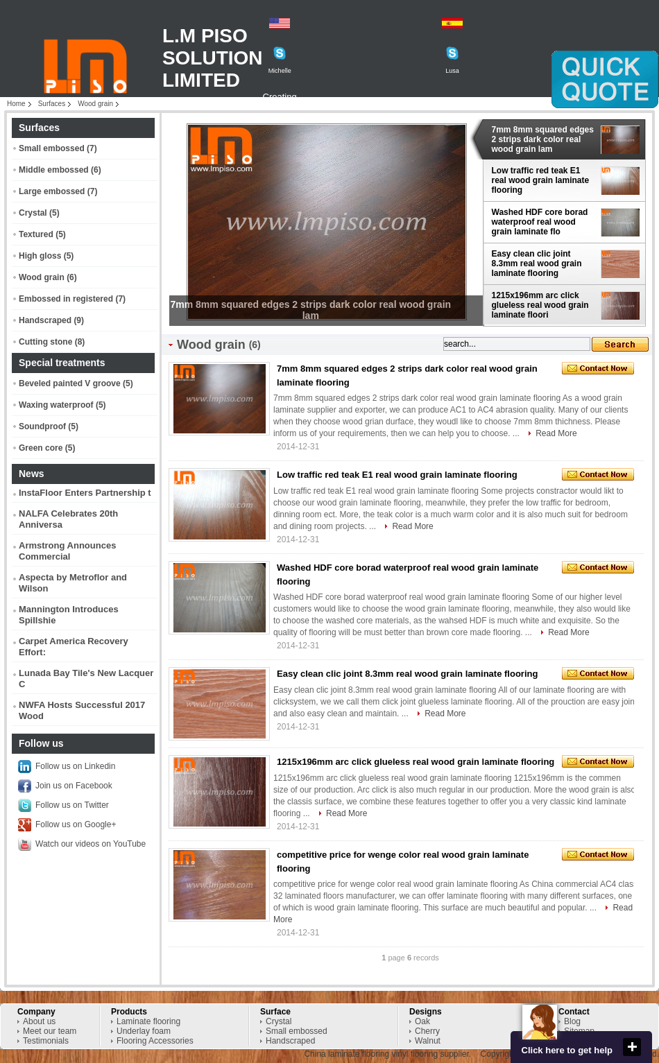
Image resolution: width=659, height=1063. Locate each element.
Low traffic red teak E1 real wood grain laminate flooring (541, 180)
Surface (275, 1012)
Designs (425, 1012)
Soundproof (42, 426)
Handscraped (45, 320)
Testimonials (46, 1041)
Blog (572, 1021)
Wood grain (95, 103)
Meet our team (49, 1031)
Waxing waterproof (56, 405)
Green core (40, 448)
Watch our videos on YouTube (90, 844)
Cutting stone (45, 342)
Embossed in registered (66, 299)
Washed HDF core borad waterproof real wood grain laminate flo (540, 221)
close (632, 1047)
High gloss (40, 256)
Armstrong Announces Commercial (67, 551)
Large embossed (52, 191)
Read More (556, 433)
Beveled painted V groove (70, 383)
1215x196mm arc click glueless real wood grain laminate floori (540, 305)
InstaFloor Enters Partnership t (85, 492)
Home (16, 103)
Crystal (33, 213)
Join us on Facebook (73, 785)
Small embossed (52, 148)
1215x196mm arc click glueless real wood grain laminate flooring (415, 762)
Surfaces (51, 103)
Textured (36, 234)
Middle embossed (54, 170)
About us (39, 1021)
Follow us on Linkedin (75, 766)
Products (129, 1012)
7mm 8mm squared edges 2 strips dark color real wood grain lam (543, 139)
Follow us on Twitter (72, 805)
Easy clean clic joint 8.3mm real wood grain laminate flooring (537, 263)
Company (36, 1012)
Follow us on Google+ (75, 824)
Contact (574, 1012)
